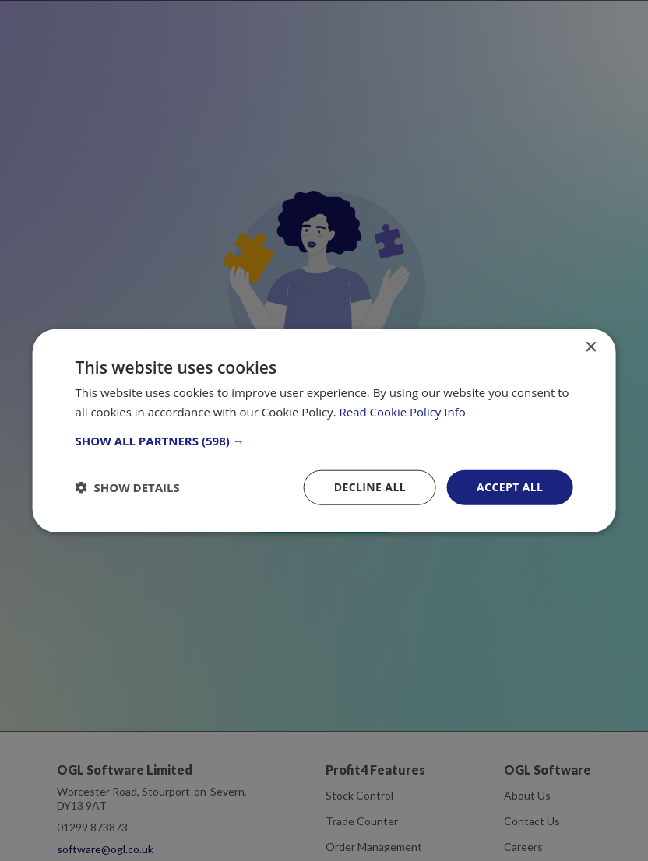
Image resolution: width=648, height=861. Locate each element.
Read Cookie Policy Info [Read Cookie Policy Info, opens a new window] (402, 412)
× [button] (590, 347)
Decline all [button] (370, 487)
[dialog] (324, 430)
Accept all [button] (510, 487)
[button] (324, 441)
